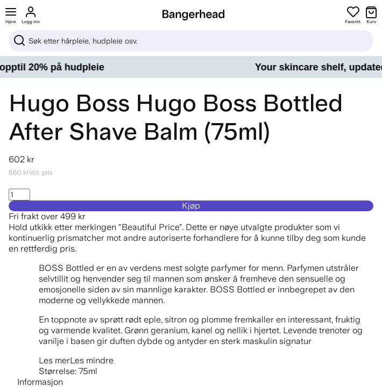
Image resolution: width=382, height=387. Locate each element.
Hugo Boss (69, 103)
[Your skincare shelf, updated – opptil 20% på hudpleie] (191, 67)
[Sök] (191, 41)
